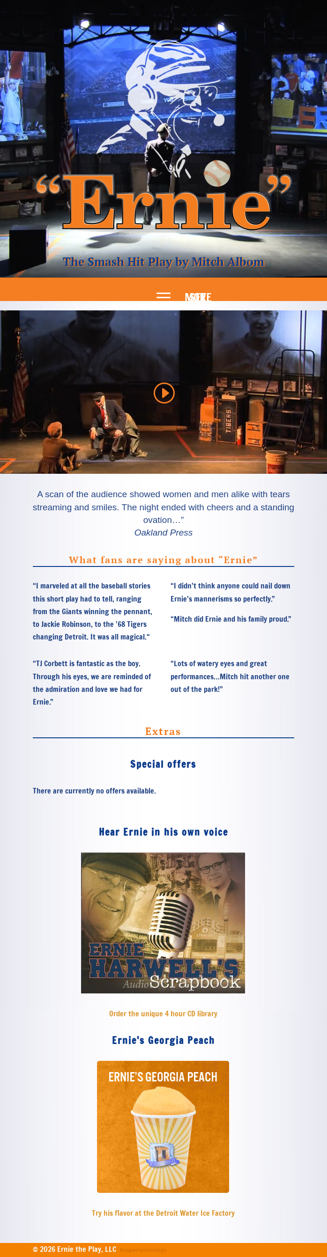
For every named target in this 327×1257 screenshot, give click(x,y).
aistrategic (155, 1250)
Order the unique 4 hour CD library (163, 1013)
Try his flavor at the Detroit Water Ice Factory (163, 1213)
